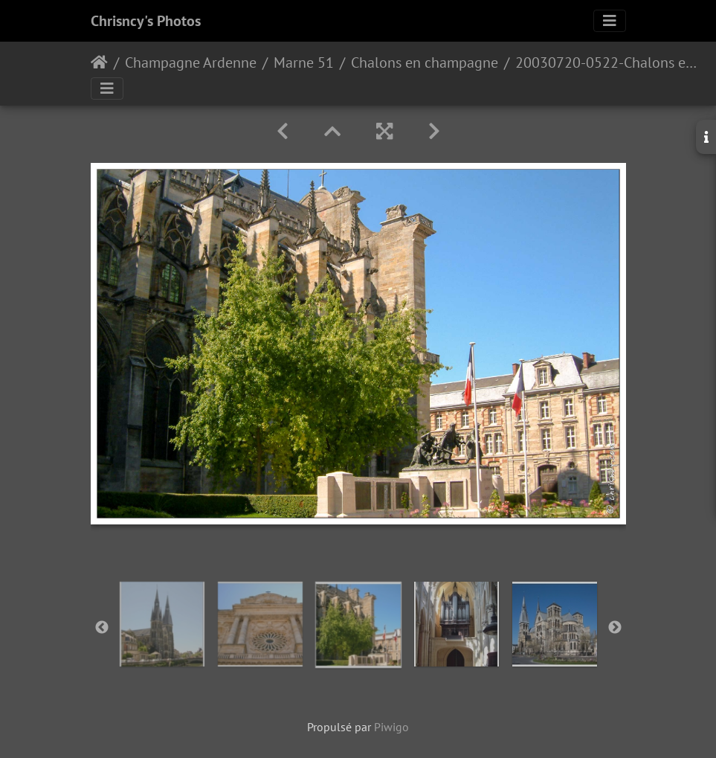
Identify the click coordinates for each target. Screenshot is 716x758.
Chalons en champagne (424, 62)
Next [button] (614, 627)
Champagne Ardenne (191, 62)
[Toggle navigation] (609, 21)
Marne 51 (304, 62)
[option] (162, 624)
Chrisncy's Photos (146, 20)
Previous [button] (101, 627)
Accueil (99, 62)
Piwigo (391, 726)
